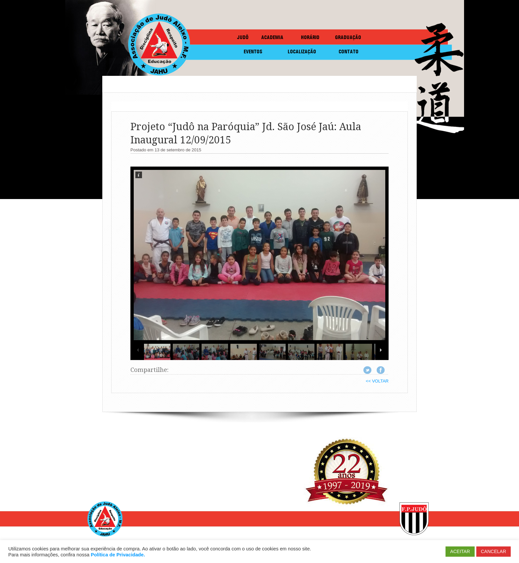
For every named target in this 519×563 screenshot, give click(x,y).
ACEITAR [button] (460, 551)
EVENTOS (253, 51)
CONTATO (348, 51)
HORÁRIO (310, 37)
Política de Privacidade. (118, 554)
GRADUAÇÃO (348, 37)
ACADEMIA (272, 37)
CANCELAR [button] (493, 551)
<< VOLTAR (377, 381)
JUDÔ (243, 37)
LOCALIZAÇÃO (302, 51)
